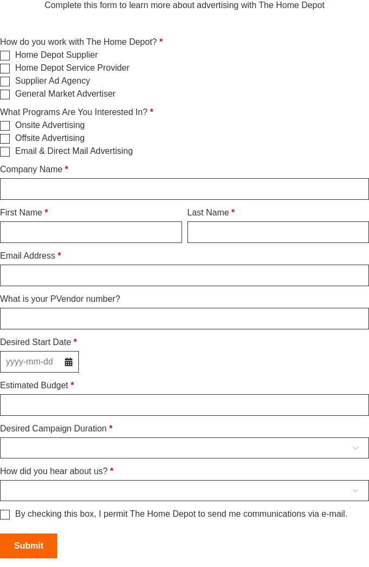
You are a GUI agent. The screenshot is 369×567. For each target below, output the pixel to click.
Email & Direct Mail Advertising (74, 151)
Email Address (27, 256)
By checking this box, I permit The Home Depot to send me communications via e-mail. (181, 514)
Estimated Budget (34, 385)
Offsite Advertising (50, 138)
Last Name (208, 212)
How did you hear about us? (54, 471)
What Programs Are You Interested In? (73, 112)
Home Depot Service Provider (72, 68)
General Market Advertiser (65, 94)
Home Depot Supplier (56, 55)
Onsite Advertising (50, 125)
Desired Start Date (35, 342)
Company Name (31, 169)
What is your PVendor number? (60, 299)
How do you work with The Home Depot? (78, 42)
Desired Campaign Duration (53, 428)
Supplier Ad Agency (52, 81)
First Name (21, 212)
